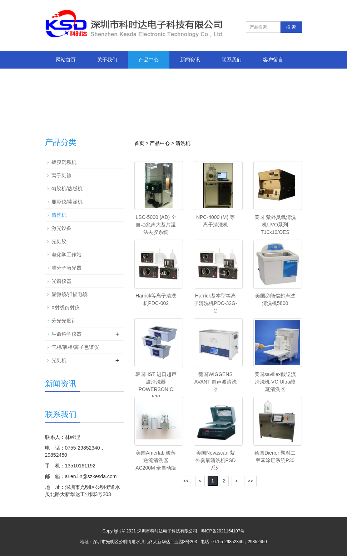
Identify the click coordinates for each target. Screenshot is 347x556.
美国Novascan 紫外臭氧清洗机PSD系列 (215, 460)
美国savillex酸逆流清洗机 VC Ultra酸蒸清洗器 (275, 381)
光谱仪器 (61, 281)
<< (186, 481)
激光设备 (61, 228)
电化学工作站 (66, 254)
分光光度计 (63, 321)
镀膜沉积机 (63, 162)
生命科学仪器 (66, 334)
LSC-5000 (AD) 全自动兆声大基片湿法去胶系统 (156, 224)
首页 (139, 143)
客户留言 (273, 59)
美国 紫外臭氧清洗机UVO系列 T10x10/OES (275, 224)
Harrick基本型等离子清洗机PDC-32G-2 (215, 303)
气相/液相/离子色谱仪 (75, 347)
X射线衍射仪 (65, 307)
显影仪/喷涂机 (67, 202)
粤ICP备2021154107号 (223, 531)
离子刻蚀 (61, 175)
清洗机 (182, 143)
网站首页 (66, 59)
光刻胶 (58, 241)
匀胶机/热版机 (67, 188)
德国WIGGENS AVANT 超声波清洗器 (215, 381)
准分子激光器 (66, 268)
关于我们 (107, 59)
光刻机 (58, 360)
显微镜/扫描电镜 (69, 294)
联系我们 (232, 59)
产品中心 (149, 59)
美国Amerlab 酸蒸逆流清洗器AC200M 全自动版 (155, 460)
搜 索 (291, 27)
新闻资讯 (190, 59)
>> (250, 481)
